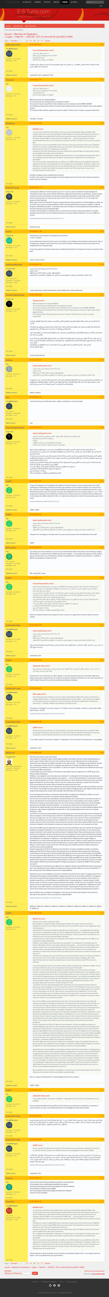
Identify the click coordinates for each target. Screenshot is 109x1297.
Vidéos (56, 2)
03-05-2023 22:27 (36, 547)
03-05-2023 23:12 (36, 1090)
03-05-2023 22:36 (36, 660)
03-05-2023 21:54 (36, 264)
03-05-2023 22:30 (36, 625)
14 (30, 41)
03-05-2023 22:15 (36, 397)
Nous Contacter (71, 1282)
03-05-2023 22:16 (36, 427)
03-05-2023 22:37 (36, 688)
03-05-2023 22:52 (36, 752)
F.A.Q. (61, 1282)
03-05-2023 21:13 (36, 187)
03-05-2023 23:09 (36, 913)
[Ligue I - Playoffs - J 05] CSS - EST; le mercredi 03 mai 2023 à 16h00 (39, 36)
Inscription (18, 26)
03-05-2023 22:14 (36, 360)
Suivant (47, 41)
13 (27, 41)
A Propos (35, 1282)
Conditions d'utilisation (49, 1282)
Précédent (14, 41)
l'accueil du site (98, 1274)
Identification (30, 26)
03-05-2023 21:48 (36, 231)
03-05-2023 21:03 (36, 123)
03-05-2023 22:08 (36, 295)
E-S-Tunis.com (13, 2)
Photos (47, 2)
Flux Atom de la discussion (96, 1271)
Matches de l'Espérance (25, 34)
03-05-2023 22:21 (36, 514)
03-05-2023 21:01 (36, 80)
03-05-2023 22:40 (36, 722)
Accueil (8, 26)
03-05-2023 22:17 (36, 481)
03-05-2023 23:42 (36, 1201)
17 (42, 41)
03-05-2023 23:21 (36, 1116)
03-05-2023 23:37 (36, 1178)
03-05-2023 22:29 (36, 578)
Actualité (27, 2)
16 (38, 41)
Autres (74, 2)
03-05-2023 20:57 (36, 44)
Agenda (37, 2)
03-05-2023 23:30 (36, 1139)
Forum (64, 2)
